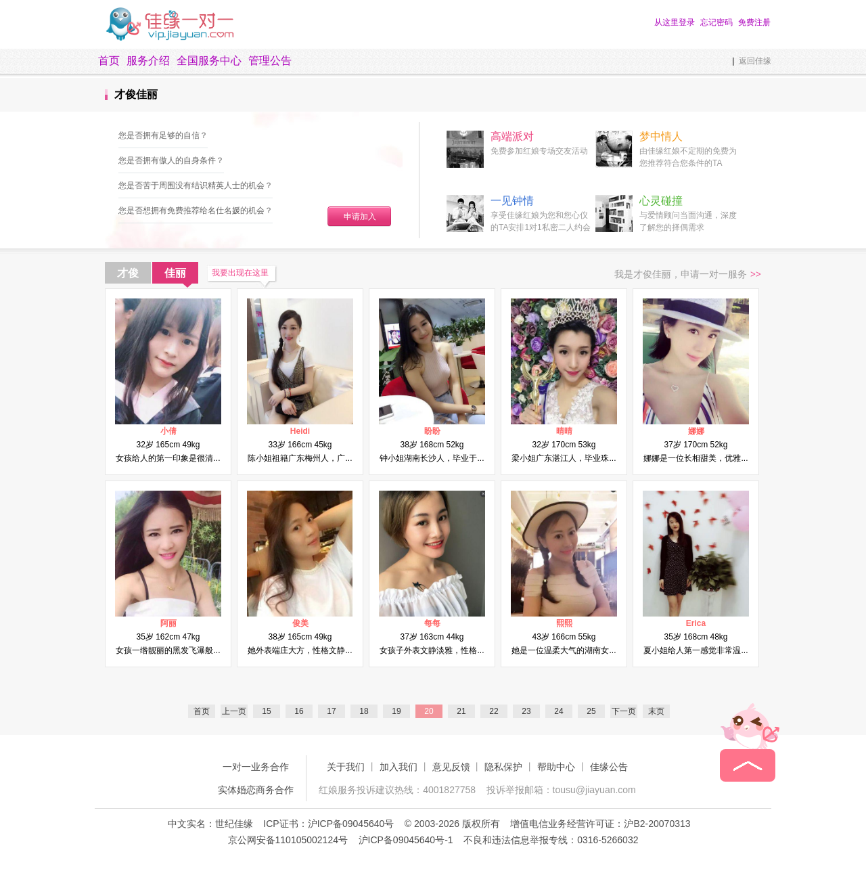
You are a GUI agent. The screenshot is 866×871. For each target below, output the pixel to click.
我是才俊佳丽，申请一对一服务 (687, 274)
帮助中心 (556, 766)
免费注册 (754, 22)
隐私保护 (503, 766)
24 (558, 711)
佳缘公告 (609, 766)
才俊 (128, 273)
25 (591, 711)
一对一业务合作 (256, 766)
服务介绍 (148, 60)
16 (298, 711)
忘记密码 (716, 22)
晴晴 (564, 431)
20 (428, 711)
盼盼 (432, 431)
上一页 (234, 711)
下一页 (624, 711)
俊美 (300, 623)
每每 (432, 623)
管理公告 (270, 60)
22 (493, 711)
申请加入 (360, 216)
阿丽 (168, 623)
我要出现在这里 (240, 272)
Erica (696, 623)
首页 (109, 60)
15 (266, 711)
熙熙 (564, 623)
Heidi (300, 431)
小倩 (168, 431)
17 (331, 711)
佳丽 (175, 273)
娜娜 (696, 431)
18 (363, 711)
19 (396, 711)
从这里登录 (674, 22)
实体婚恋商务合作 (256, 789)
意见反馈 (451, 766)
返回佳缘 (755, 61)
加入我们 (398, 766)
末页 (656, 711)
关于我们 (346, 766)
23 (526, 711)
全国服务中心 (209, 60)
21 (461, 711)
